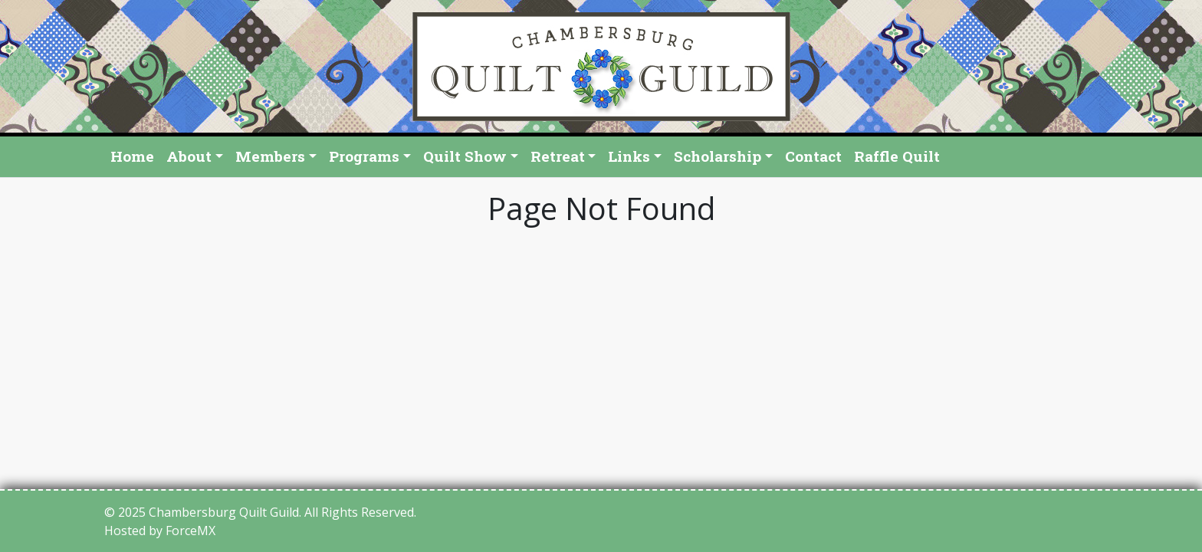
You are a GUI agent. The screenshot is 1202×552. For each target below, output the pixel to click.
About (189, 156)
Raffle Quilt (897, 156)
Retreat (557, 156)
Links (629, 156)
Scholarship (717, 156)
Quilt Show (465, 156)
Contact (813, 156)
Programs (364, 156)
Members (270, 156)
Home (132, 156)
